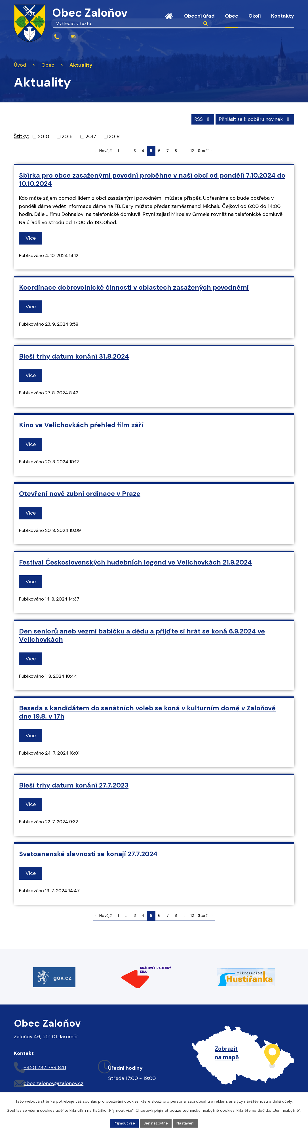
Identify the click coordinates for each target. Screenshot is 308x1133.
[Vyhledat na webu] (112, 37)
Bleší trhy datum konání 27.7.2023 (73, 784)
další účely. (283, 1100)
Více (32, 237)
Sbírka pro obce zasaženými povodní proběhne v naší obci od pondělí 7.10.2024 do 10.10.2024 (152, 178)
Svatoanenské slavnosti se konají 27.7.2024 (88, 853)
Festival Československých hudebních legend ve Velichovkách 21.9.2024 (135, 561)
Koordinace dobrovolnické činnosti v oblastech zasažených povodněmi (134, 287)
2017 (90, 135)
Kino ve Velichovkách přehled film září (81, 424)
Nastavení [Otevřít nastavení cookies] (187, 1122)
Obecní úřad (199, 15)
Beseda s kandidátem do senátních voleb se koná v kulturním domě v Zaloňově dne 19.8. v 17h (147, 711)
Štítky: (21, 135)
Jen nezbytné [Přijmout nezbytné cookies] (156, 1122)
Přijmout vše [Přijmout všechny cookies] (123, 1122)
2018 (114, 135)
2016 (67, 135)
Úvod (169, 20)
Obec (231, 15)
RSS (197, 118)
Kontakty (282, 15)
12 (192, 150)
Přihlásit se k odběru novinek (253, 118)
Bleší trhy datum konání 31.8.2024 (74, 355)
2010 (43, 135)
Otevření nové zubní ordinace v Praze (79, 493)
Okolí (254, 15)
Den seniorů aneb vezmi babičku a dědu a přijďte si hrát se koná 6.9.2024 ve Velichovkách (142, 634)
